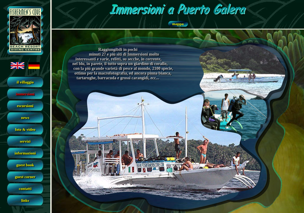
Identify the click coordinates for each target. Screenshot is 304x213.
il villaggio (25, 82)
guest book (25, 165)
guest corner (25, 177)
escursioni (25, 106)
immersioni (25, 94)
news (25, 117)
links (25, 200)
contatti (25, 188)
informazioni (25, 153)
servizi (25, 141)
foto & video (25, 129)
